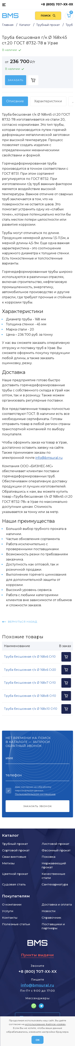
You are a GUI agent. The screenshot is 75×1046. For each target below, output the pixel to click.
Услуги (7, 911)
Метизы (8, 863)
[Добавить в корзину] (33, 80)
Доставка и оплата (57, 904)
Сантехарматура (55, 884)
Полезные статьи (16, 924)
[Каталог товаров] (4, 4)
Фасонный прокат (56, 850)
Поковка (48, 857)
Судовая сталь (14, 884)
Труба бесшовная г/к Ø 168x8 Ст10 (30, 696)
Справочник (51, 917)
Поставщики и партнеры (53, 926)
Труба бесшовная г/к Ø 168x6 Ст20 (30, 670)
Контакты (9, 917)
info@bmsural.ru (49, 458)
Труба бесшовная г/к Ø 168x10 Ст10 (30, 709)
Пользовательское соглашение (35, 794)
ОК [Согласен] (38, 1039)
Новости (48, 911)
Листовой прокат (55, 844)
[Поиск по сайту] (48, 16)
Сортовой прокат (16, 850)
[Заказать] (15, 80)
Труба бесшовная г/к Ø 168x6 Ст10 (30, 656)
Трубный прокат (15, 844)
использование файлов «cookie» (45, 1024)
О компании (11, 904)
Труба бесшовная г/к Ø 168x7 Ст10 (30, 682)
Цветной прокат (15, 874)
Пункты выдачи (37, 955)
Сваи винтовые (14, 857)
